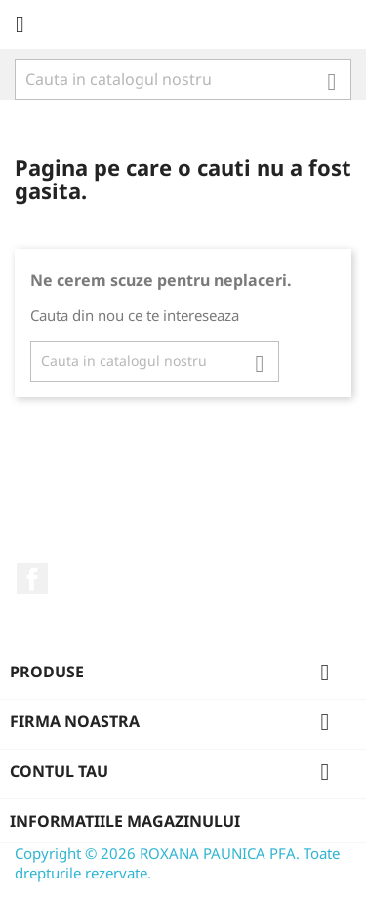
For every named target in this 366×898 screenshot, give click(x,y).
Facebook (32, 578)
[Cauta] (183, 79)
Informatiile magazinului (125, 821)
